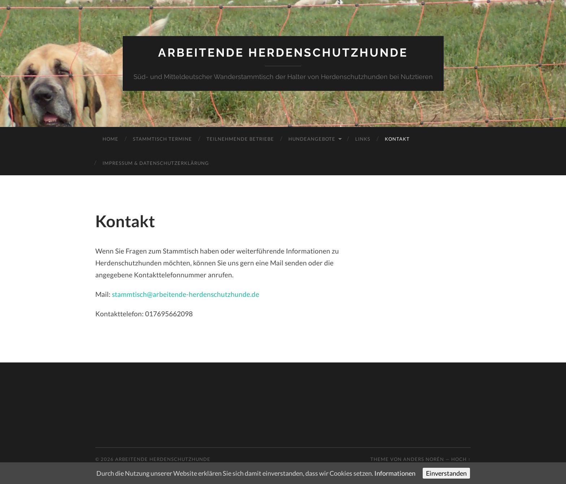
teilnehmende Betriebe (240, 139)
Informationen (394, 473)
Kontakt (397, 139)
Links (362, 139)
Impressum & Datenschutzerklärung (156, 163)
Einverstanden (446, 473)
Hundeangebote (311, 139)
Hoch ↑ (461, 459)
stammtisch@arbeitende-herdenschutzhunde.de (185, 294)
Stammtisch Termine (162, 139)
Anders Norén (423, 459)
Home (110, 139)
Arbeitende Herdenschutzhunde (283, 52)
